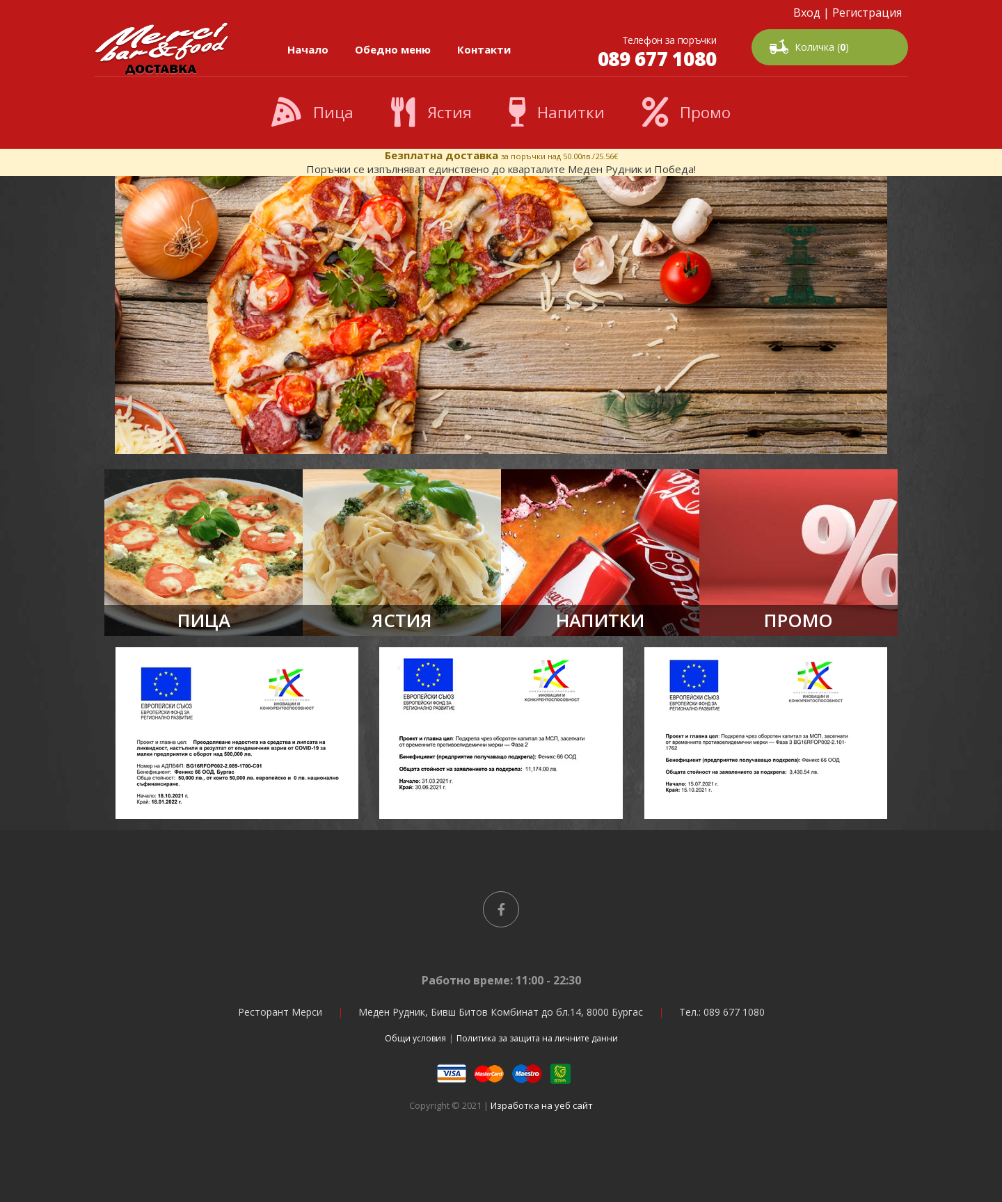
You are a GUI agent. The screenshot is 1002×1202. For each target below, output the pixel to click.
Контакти (484, 49)
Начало (307, 49)
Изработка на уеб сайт (542, 1105)
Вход (806, 12)
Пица (312, 112)
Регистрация (867, 12)
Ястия (431, 112)
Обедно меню (393, 49)
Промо (686, 112)
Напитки (557, 112)
